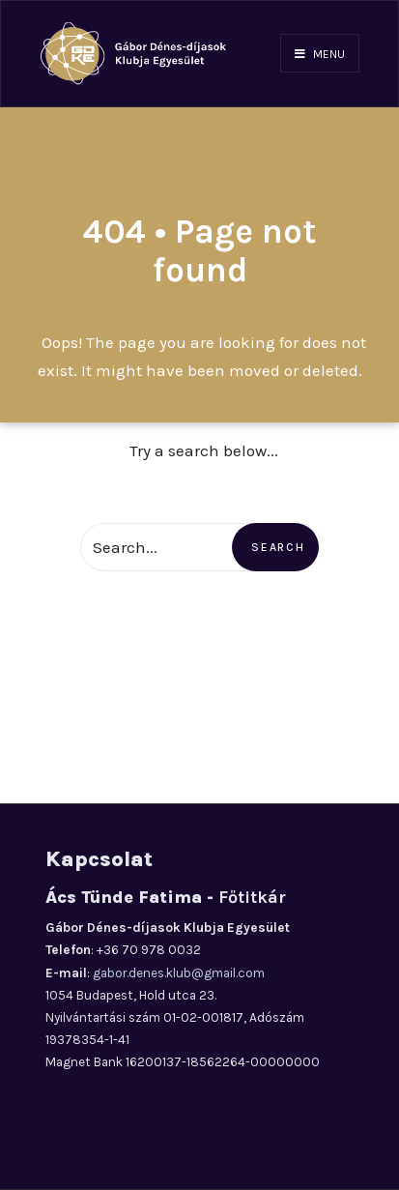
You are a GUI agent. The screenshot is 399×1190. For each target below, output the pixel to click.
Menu (320, 54)
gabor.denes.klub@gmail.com (179, 973)
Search (277, 547)
